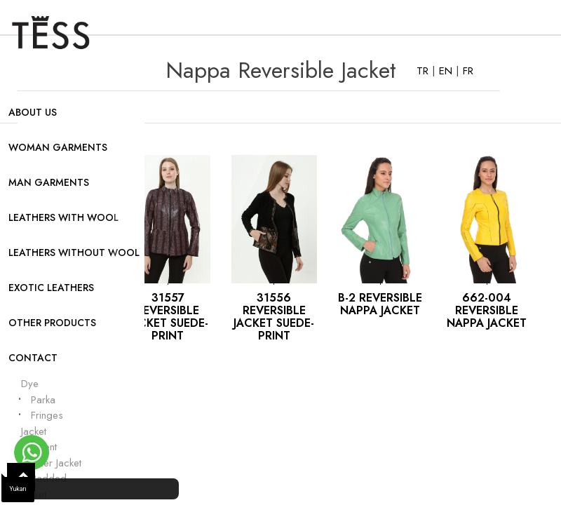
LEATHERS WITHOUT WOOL (74, 252)
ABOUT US (32, 112)
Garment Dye (45, 376)
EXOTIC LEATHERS (51, 288)
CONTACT (33, 358)
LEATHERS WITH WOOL (63, 217)
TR (424, 71)
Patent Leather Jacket (51, 455)
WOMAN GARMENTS (57, 147)
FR (468, 71)
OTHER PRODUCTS (52, 323)
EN (447, 71)
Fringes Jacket (42, 423)
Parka (43, 400)
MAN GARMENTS (48, 182)
